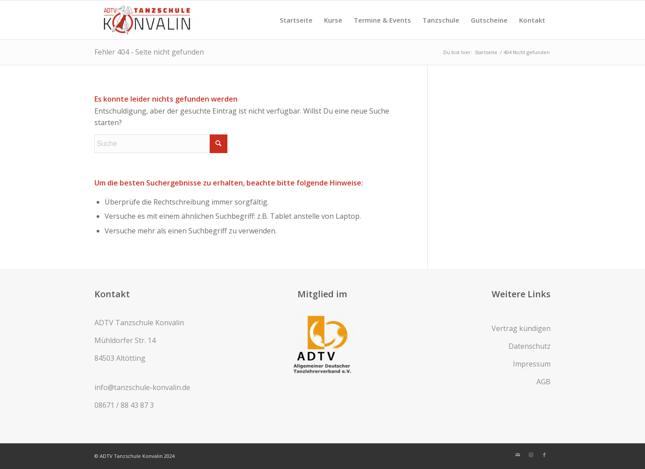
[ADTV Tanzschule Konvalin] (147, 19)
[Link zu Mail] (517, 454)
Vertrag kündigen (521, 328)
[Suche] (160, 143)
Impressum (532, 364)
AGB (543, 381)
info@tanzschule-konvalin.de (142, 387)
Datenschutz (529, 346)
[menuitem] (296, 19)
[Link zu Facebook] (544, 454)
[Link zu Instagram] (531, 454)
